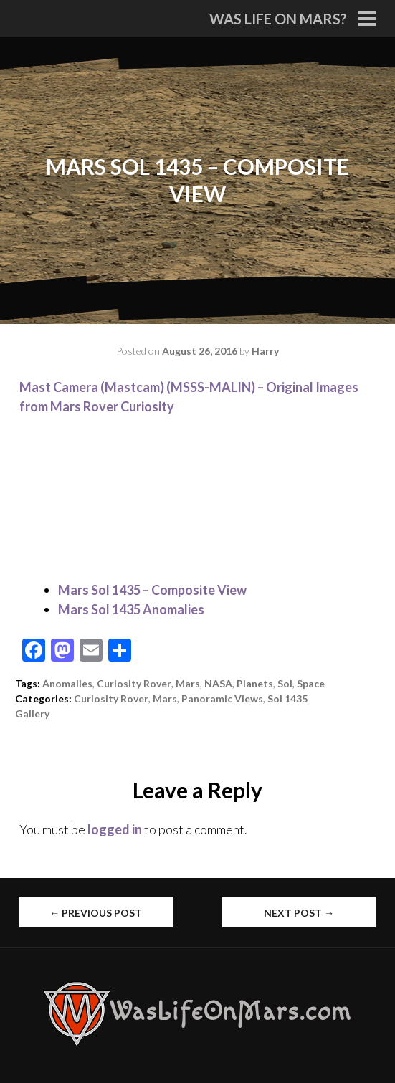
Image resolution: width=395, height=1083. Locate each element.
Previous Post (95, 913)
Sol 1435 (287, 698)
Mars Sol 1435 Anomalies (131, 609)
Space (311, 683)
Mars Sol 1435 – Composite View (152, 590)
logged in (114, 829)
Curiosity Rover (134, 683)
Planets (255, 683)
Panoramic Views (222, 698)
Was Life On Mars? (278, 18)
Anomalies (67, 683)
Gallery (32, 713)
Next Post (299, 913)
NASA (218, 683)
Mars (188, 683)
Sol (284, 683)
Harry (265, 351)
